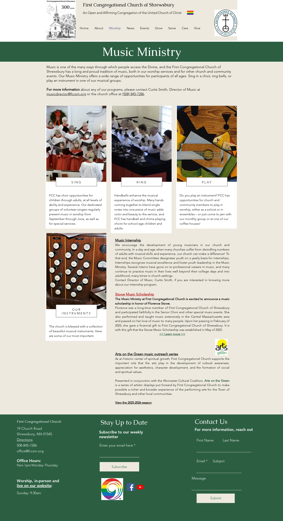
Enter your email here (116, 445)
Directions (25, 440)
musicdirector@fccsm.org (66, 94)
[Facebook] (130, 487)
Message (199, 478)
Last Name (231, 440)
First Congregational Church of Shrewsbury (128, 5)
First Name (205, 440)
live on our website (34, 485)
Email (201, 461)
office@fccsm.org (30, 451)
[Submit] (215, 498)
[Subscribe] (119, 467)
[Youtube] (140, 487)
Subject (219, 461)
